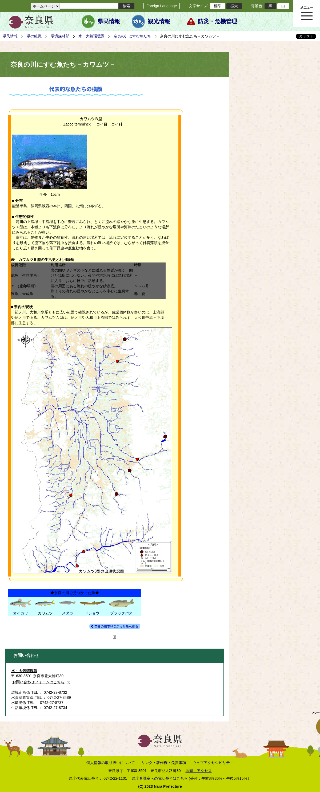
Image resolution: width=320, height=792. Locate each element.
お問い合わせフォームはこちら (41, 682)
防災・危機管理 (217, 21)
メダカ (67, 613)
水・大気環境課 (91, 36)
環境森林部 (60, 36)
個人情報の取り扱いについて (110, 762)
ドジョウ (92, 613)
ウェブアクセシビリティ (213, 762)
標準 (217, 6)
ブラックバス (121, 613)
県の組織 (34, 36)
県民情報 (109, 21)
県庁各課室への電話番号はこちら (160, 778)
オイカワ (20, 613)
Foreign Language (161, 6)
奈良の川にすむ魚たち (132, 36)
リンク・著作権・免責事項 (163, 762)
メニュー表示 (306, 13)
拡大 (234, 6)
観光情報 (159, 21)
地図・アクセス (199, 771)
